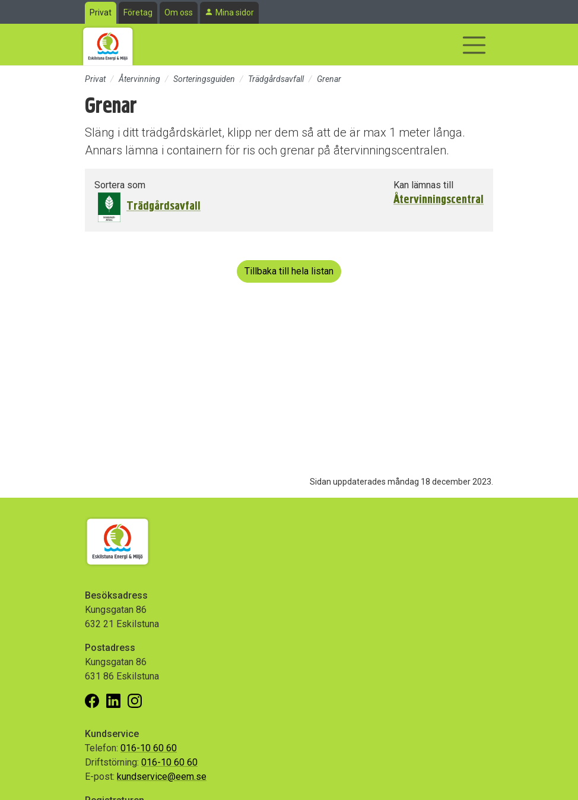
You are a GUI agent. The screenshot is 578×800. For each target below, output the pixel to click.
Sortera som (119, 185)
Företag (138, 12)
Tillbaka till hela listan (289, 271)
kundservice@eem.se (162, 776)
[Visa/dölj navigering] (474, 45)
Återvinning (139, 79)
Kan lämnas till (423, 185)
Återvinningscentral (438, 199)
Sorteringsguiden (204, 79)
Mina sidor (234, 12)
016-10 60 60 (148, 748)
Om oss (178, 12)
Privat (101, 12)
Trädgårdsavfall (276, 79)
